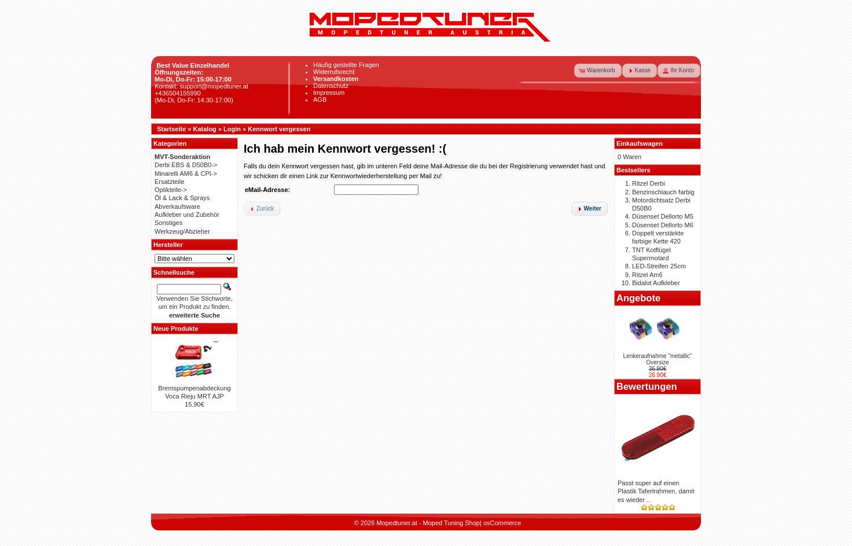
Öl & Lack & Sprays (182, 197)
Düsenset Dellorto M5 (662, 216)
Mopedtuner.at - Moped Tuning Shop (428, 522)
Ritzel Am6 (647, 274)
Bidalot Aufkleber (656, 282)
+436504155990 (178, 93)
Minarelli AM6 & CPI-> (186, 173)
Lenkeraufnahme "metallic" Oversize (657, 359)
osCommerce (502, 522)
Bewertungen (646, 386)
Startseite (171, 129)
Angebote (638, 298)
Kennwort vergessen (279, 129)
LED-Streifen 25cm (659, 266)
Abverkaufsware (177, 206)
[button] (598, 71)
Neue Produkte (176, 328)
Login (232, 129)
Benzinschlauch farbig (663, 192)
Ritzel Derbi (648, 183)
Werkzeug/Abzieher (182, 231)
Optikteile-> (171, 189)
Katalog (204, 129)
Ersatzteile (169, 181)
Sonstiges (168, 222)
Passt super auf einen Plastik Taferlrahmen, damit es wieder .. (656, 491)
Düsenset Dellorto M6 (662, 225)
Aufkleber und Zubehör (187, 214)
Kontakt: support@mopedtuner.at (201, 86)
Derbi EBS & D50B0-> (186, 164)
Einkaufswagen (639, 143)
